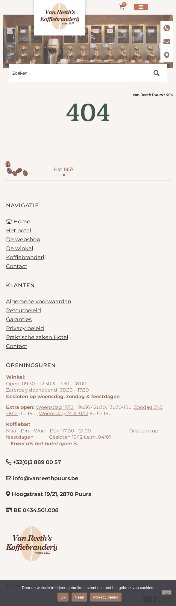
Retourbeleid (23, 310)
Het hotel (18, 230)
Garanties (19, 319)
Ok (63, 597)
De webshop (23, 239)
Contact (16, 266)
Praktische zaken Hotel (37, 337)
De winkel (19, 248)
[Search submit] (156, 73)
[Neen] (167, 592)
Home (18, 221)
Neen (79, 597)
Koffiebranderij (26, 257)
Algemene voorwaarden (38, 301)
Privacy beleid (25, 328)
